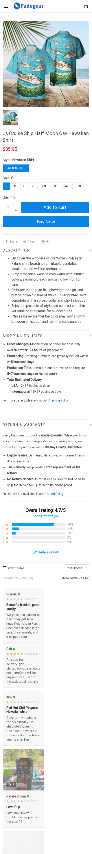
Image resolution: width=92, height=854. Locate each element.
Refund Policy (53, 494)
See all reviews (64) (46, 516)
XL (33, 186)
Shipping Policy (58, 400)
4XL (67, 186)
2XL (44, 186)
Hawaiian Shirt (23, 160)
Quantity (9, 197)
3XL (55, 186)
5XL (79, 186)
